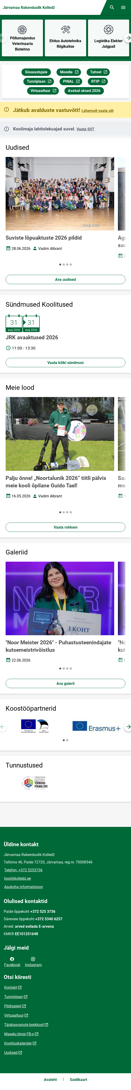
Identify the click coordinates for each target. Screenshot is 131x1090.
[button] (60, 264)
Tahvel (100, 73)
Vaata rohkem (66, 527)
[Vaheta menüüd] (123, 7)
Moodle (70, 73)
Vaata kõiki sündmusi (65, 362)
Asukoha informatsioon (23, 887)
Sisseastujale (36, 72)
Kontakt (10, 987)
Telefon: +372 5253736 (23, 870)
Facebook (12, 961)
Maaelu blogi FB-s (19, 1034)
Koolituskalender (18, 1043)
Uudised (11, 1052)
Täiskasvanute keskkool (24, 1024)
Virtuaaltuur (44, 91)
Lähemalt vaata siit (97, 111)
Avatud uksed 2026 (84, 90)
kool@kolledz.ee (17, 878)
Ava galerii (65, 683)
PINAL (72, 82)
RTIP (99, 82)
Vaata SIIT (85, 129)
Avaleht (50, 1079)
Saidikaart (78, 1079)
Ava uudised (65, 279)
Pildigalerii (12, 1006)
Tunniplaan (40, 82)
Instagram (33, 961)
